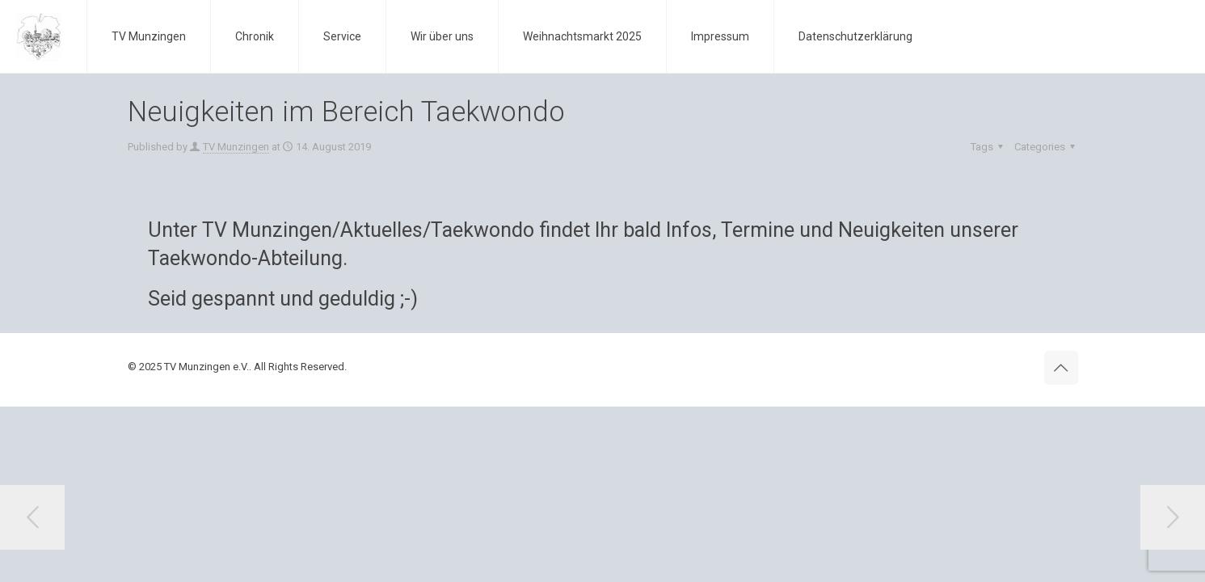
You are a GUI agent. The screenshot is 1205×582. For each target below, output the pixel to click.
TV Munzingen (236, 147)
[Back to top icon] (1061, 368)
